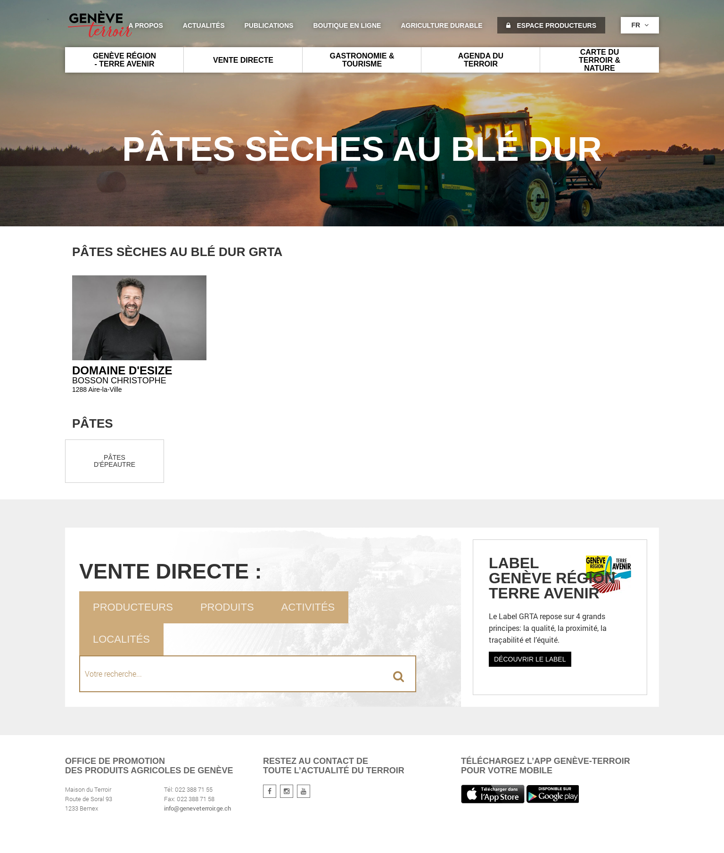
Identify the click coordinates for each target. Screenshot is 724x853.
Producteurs (133, 607)
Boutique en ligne (347, 25)
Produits (227, 607)
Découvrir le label (530, 659)
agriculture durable (441, 25)
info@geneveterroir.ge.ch (197, 808)
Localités (121, 639)
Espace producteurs (551, 25)
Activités (308, 607)
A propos (145, 25)
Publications (269, 25)
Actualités (204, 25)
